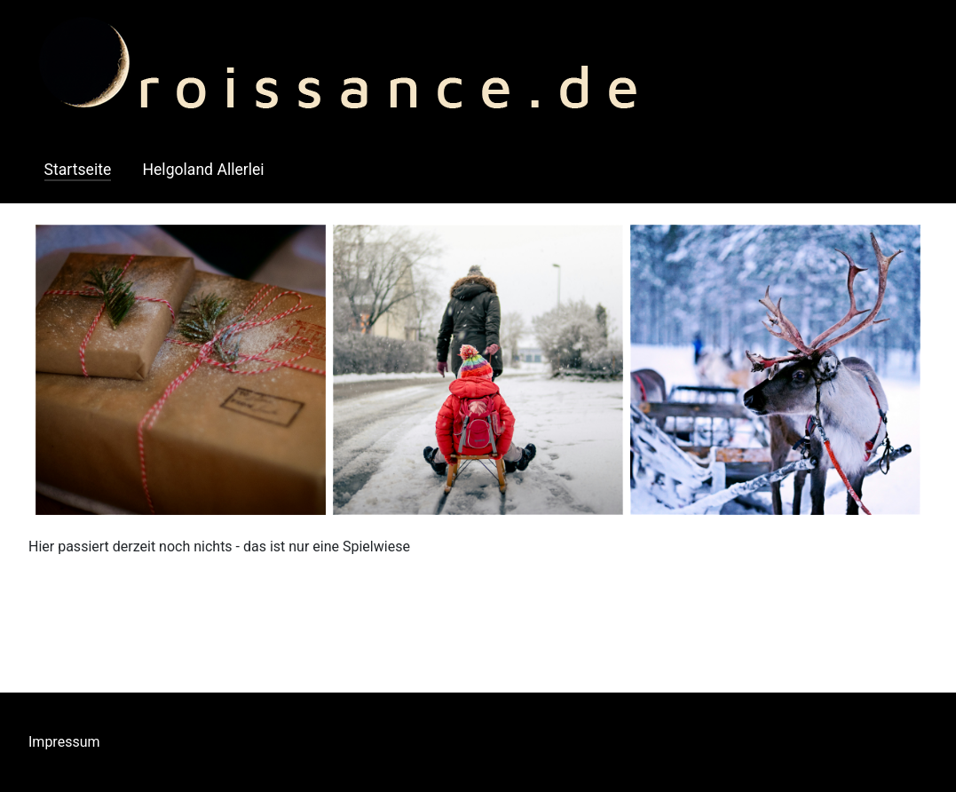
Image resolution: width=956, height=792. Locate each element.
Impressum (64, 741)
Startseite (78, 169)
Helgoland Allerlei (203, 169)
